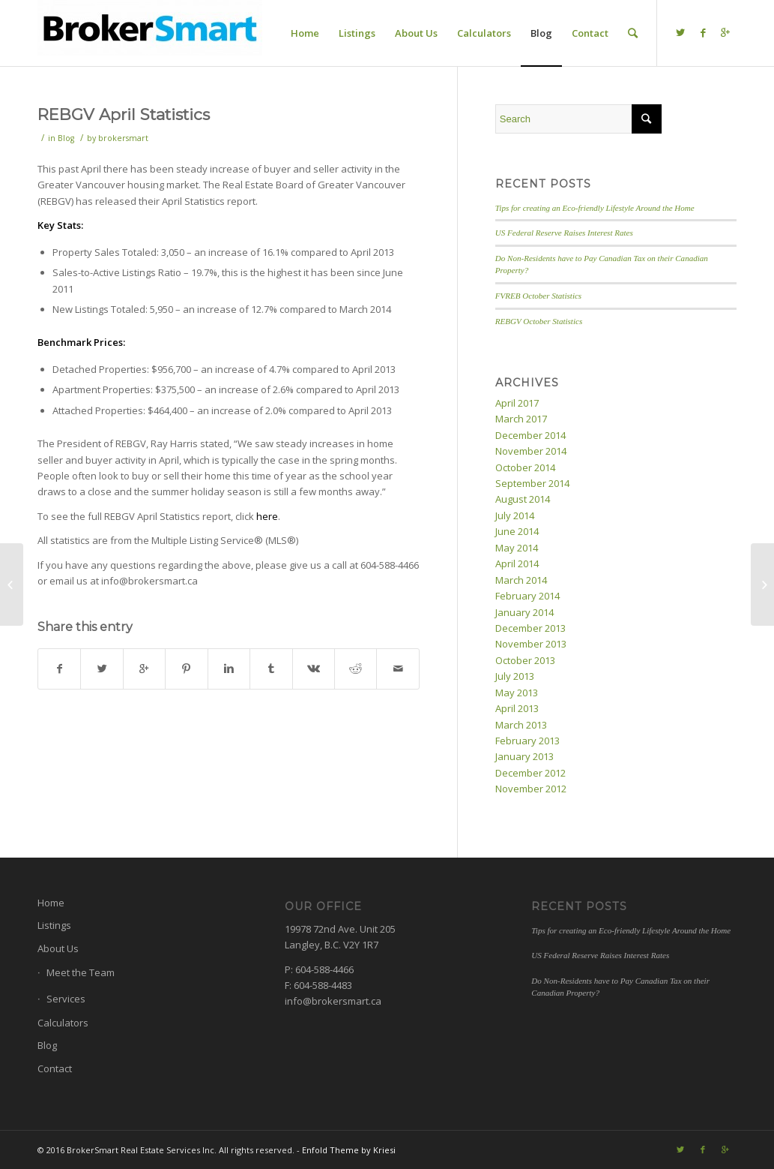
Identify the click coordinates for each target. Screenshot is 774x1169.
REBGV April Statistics (123, 114)
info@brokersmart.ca (333, 1001)
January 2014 (524, 612)
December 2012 (530, 773)
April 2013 (517, 708)
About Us (58, 948)
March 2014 (521, 580)
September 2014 (532, 483)
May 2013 (516, 692)
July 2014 (514, 515)
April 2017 (517, 403)
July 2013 (514, 676)
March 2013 (521, 725)
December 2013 (530, 628)
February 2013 (527, 740)
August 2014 (522, 499)
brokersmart (123, 138)
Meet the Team (80, 972)
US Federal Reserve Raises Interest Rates (564, 232)
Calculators (62, 1022)
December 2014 (530, 435)
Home (50, 902)
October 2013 (525, 660)
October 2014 (525, 467)
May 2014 (516, 547)
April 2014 (517, 563)
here (267, 516)
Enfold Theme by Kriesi (349, 1149)
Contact (54, 1068)
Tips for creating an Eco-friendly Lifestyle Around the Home (595, 207)
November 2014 (530, 451)
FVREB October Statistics (538, 295)
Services (65, 998)
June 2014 (517, 531)
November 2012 (530, 788)
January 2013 (524, 756)
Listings (54, 925)
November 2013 (530, 644)
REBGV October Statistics (538, 321)
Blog (66, 138)
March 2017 (521, 418)
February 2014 (527, 596)
